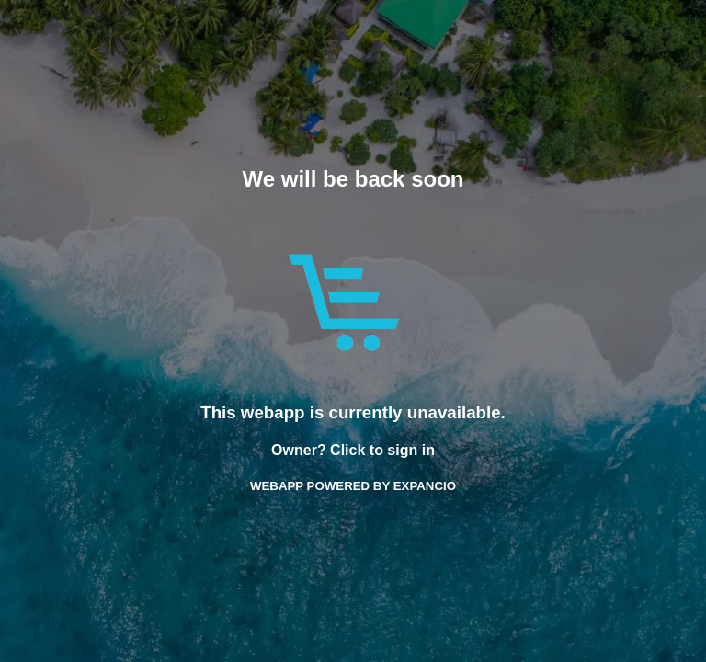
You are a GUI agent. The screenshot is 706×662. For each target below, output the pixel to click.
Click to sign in (382, 450)
